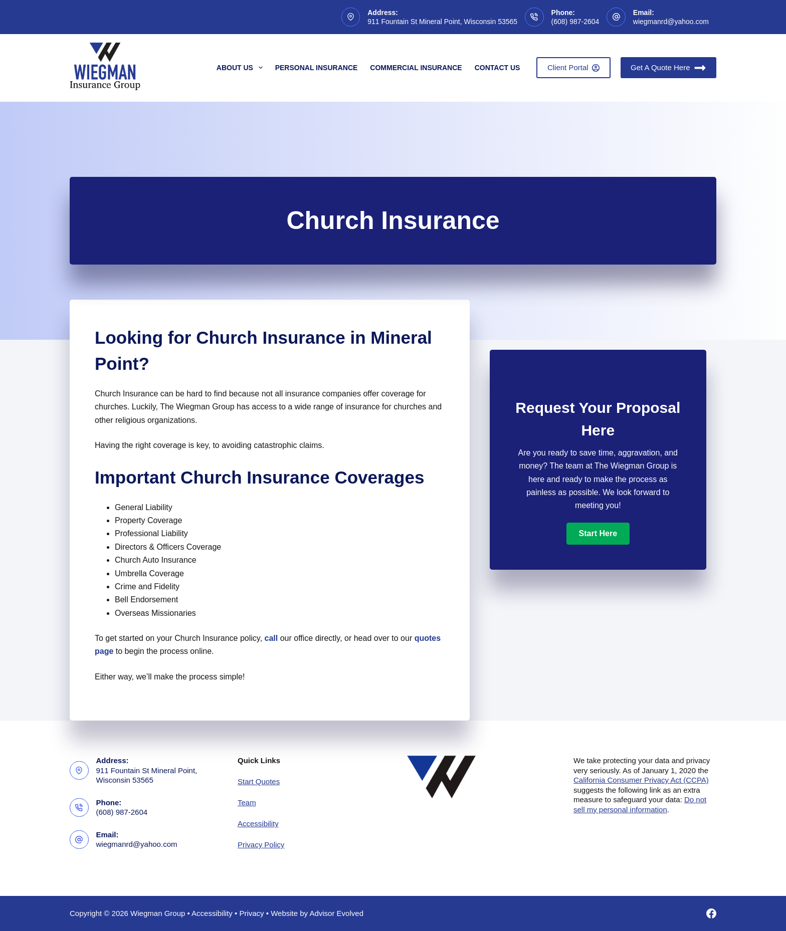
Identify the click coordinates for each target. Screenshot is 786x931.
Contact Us (497, 68)
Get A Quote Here (668, 68)
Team (247, 802)
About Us (242, 68)
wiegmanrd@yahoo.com (671, 22)
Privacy (251, 913)
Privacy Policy (261, 844)
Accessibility (258, 823)
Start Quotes (259, 781)
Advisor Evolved (336, 913)
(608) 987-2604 (575, 22)
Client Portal (573, 67)
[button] (598, 534)
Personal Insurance (316, 68)
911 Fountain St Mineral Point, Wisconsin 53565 (442, 22)
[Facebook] (711, 913)
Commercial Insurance (416, 68)
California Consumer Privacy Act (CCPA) (641, 780)
